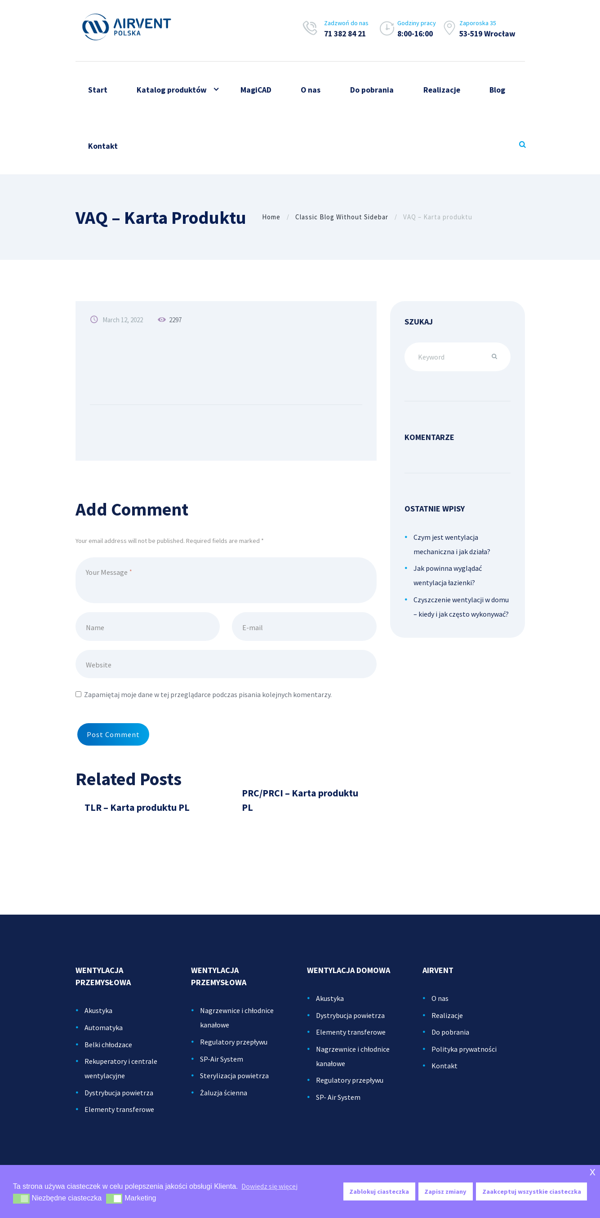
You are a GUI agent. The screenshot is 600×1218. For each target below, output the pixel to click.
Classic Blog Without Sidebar (341, 217)
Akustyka (98, 1016)
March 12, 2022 (122, 320)
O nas (440, 1004)
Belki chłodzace (108, 1050)
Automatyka (103, 1033)
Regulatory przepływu (233, 1048)
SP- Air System (338, 1103)
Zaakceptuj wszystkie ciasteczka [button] (531, 1191)
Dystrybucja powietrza (118, 1098)
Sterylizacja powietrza (234, 1081)
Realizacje (447, 1021)
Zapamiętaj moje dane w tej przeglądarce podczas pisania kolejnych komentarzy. (208, 694)
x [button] (593, 1171)
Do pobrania (450, 1038)
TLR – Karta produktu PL (137, 814)
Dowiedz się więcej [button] (269, 1186)
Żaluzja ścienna (223, 1098)
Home (271, 217)
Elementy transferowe (119, 1115)
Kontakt (444, 1071)
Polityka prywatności (464, 1055)
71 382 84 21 (345, 34)
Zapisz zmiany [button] (445, 1191)
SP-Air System (221, 1065)
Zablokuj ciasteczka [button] (379, 1191)
